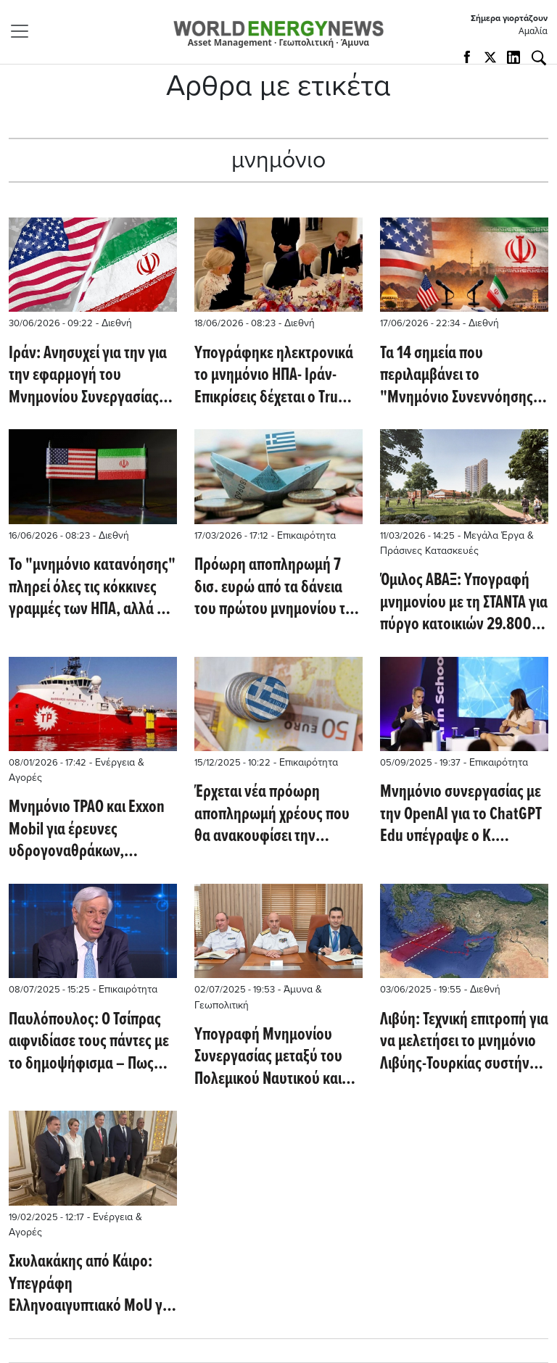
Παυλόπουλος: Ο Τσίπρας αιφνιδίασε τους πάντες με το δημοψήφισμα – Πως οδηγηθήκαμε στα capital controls (89, 1042)
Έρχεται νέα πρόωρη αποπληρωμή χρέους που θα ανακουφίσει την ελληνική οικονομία (272, 815)
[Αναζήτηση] (539, 58)
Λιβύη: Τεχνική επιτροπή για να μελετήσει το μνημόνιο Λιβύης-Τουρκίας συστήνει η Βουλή (464, 1042)
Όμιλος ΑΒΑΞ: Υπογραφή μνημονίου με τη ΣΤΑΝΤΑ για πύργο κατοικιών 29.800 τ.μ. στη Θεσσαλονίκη (464, 603)
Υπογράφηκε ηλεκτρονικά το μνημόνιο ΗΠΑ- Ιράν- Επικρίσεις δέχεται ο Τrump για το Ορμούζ (276, 376)
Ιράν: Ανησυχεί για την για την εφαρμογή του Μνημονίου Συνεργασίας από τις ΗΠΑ (88, 376)
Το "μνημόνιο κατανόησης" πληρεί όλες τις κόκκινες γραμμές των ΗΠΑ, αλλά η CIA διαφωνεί (92, 588)
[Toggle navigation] (24, 31)
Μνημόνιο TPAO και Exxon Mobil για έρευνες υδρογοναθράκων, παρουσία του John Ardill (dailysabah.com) (87, 830)
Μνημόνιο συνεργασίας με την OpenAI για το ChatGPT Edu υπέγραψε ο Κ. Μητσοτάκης (461, 815)
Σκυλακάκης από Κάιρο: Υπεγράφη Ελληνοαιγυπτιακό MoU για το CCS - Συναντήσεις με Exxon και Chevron (91, 1284)
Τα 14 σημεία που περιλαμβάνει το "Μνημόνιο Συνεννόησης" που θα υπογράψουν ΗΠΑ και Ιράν (460, 376)
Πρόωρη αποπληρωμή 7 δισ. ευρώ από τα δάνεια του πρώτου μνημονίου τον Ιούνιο (277, 588)
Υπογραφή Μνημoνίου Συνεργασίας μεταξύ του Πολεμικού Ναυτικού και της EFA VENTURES (268, 1057)
